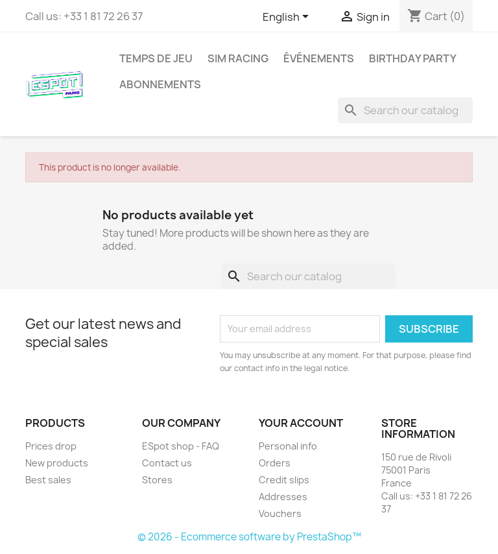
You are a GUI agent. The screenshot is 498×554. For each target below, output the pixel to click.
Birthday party (412, 58)
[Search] (405, 110)
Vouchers (280, 513)
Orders (274, 463)
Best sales (48, 480)
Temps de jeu (156, 58)
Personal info (288, 446)
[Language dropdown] (288, 17)
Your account (301, 423)
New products (56, 463)
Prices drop (51, 446)
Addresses (283, 496)
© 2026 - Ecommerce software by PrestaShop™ (249, 537)
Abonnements (160, 84)
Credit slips (284, 480)
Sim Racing (238, 58)
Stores (157, 480)
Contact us (167, 463)
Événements (318, 58)
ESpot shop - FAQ (180, 446)
